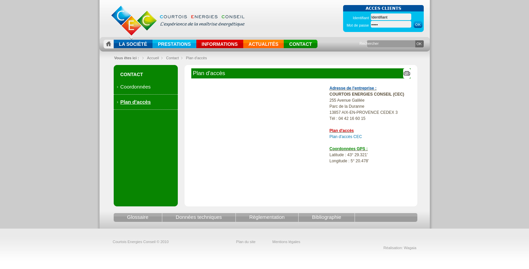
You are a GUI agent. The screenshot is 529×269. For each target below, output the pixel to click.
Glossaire (137, 217)
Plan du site (245, 242)
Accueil (153, 58)
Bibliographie (326, 217)
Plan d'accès (196, 58)
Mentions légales (286, 242)
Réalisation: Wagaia (400, 248)
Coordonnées (135, 87)
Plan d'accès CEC (346, 136)
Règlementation (267, 217)
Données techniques (199, 217)
